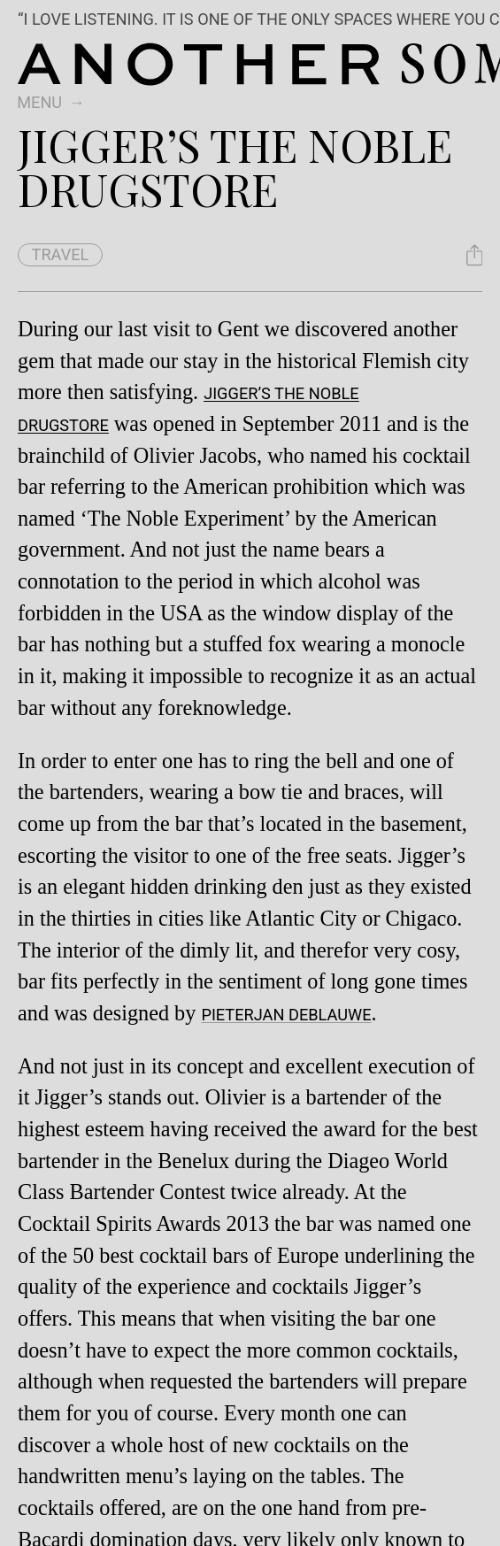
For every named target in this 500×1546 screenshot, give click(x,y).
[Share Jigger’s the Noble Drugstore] (474, 254)
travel (60, 254)
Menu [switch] (39, 102)
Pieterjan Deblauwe (286, 1014)
